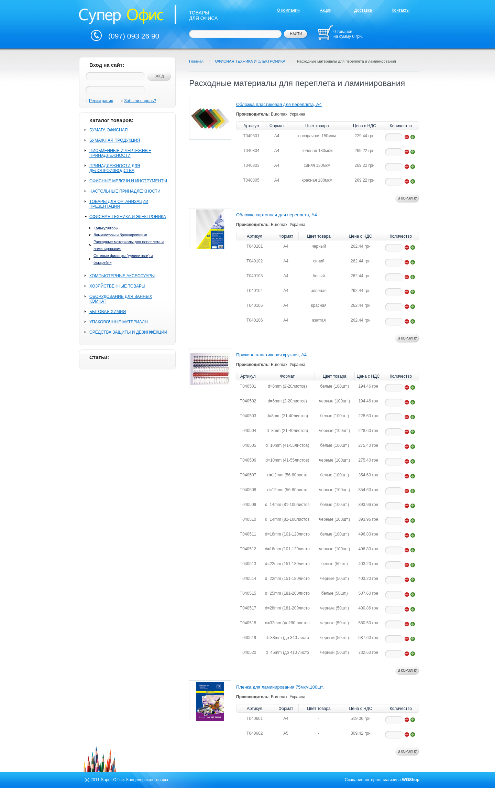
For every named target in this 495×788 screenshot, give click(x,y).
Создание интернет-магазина (373, 779)
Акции (326, 10)
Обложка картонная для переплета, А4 (276, 214)
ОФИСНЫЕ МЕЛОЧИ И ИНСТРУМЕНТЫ (128, 181)
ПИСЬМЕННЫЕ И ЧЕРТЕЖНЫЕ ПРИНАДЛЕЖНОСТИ (120, 153)
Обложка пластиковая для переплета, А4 (279, 104)
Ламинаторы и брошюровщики (120, 235)
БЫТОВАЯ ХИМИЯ (107, 311)
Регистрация (101, 100)
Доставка (363, 10)
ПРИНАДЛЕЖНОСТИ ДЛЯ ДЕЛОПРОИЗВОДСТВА (114, 168)
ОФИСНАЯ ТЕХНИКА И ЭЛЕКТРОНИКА (127, 216)
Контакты (401, 10)
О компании (288, 10)
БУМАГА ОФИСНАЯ (108, 130)
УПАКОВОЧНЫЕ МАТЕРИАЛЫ (118, 322)
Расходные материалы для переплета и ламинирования (346, 61)
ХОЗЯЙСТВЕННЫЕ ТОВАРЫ (117, 286)
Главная (196, 61)
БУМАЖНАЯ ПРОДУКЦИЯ (114, 140)
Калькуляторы (106, 228)
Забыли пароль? (140, 100)
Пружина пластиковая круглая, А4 (271, 354)
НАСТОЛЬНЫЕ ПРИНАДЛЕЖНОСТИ (125, 191)
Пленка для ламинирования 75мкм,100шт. (280, 687)
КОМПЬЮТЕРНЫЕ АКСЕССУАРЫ (122, 275)
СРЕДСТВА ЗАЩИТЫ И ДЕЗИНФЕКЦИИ (128, 332)
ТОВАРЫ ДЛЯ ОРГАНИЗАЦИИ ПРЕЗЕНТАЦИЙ (118, 204)
